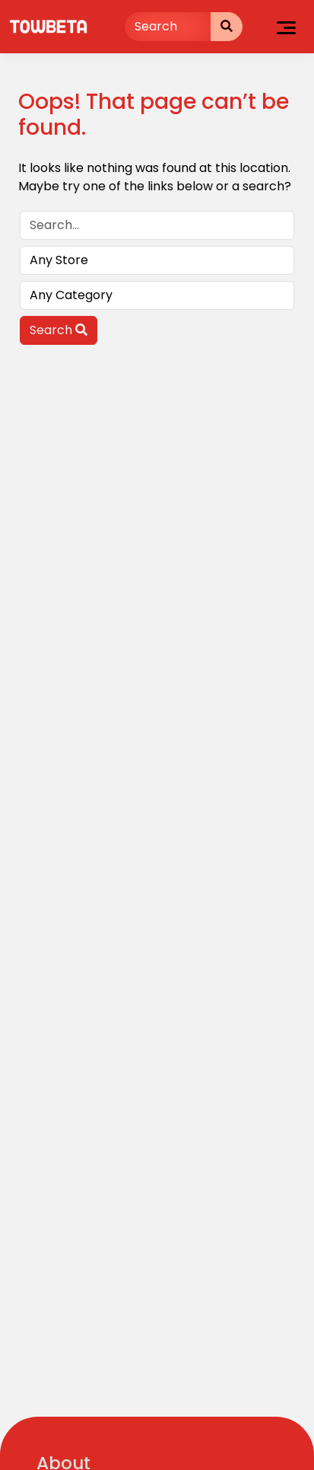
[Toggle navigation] (286, 26)
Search (58, 330)
